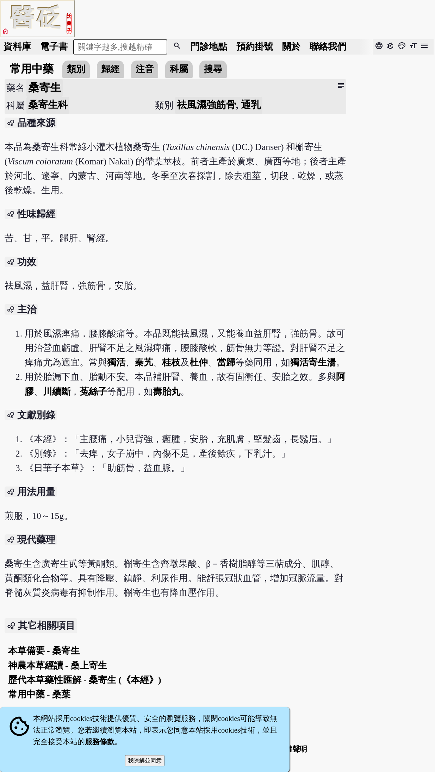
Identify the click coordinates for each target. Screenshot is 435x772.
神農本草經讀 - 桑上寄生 (57, 665)
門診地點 (209, 47)
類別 (76, 69)
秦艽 (144, 362)
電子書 (54, 47)
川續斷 (56, 392)
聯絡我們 (328, 47)
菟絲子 (93, 392)
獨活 (116, 362)
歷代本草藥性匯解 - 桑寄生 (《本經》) (84, 680)
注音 (145, 69)
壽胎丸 (166, 392)
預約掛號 (254, 47)
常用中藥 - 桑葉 (39, 694)
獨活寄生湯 (313, 362)
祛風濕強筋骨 (206, 104)
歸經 (110, 69)
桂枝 (171, 362)
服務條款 (99, 742)
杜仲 (198, 362)
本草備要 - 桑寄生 (44, 651)
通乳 (251, 104)
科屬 (179, 69)
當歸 (226, 362)
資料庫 (17, 47)
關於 (291, 47)
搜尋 (213, 69)
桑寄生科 (48, 104)
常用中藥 (32, 69)
